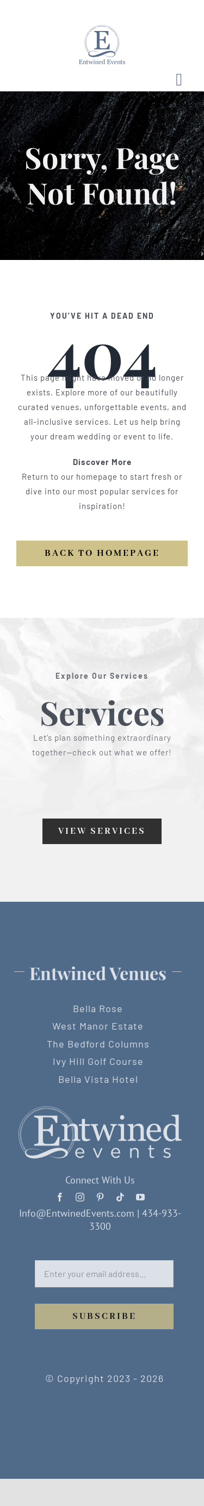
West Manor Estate (95, 1026)
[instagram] (80, 1194)
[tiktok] (120, 1194)
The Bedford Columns (95, 1044)
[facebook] (60, 1194)
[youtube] (140, 1194)
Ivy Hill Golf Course (95, 1061)
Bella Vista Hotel (95, 1079)
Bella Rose (96, 1008)
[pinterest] (100, 1194)
